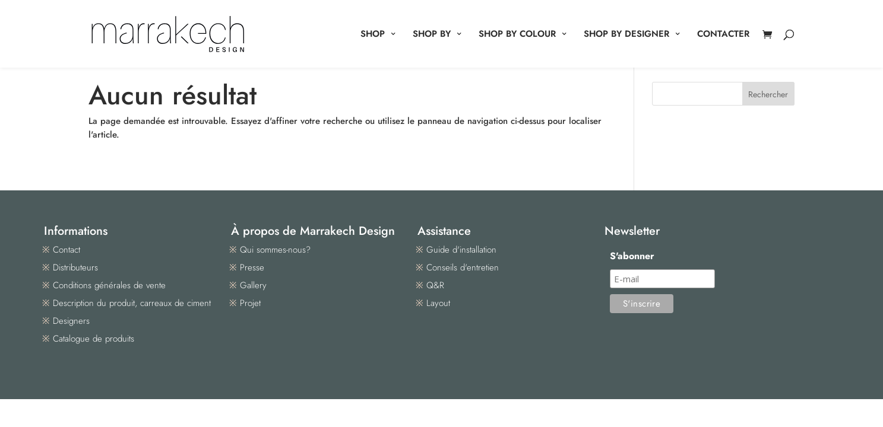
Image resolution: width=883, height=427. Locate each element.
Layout (438, 303)
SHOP (372, 35)
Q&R (435, 285)
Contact (66, 249)
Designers (71, 320)
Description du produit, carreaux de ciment (132, 303)
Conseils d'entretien (462, 267)
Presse (252, 267)
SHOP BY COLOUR (517, 35)
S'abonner (632, 256)
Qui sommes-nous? (275, 249)
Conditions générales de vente (109, 285)
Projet (250, 303)
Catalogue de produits (93, 338)
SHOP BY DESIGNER (626, 35)
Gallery (253, 285)
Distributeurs (75, 267)
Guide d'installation (461, 249)
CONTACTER (723, 35)
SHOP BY (432, 35)
